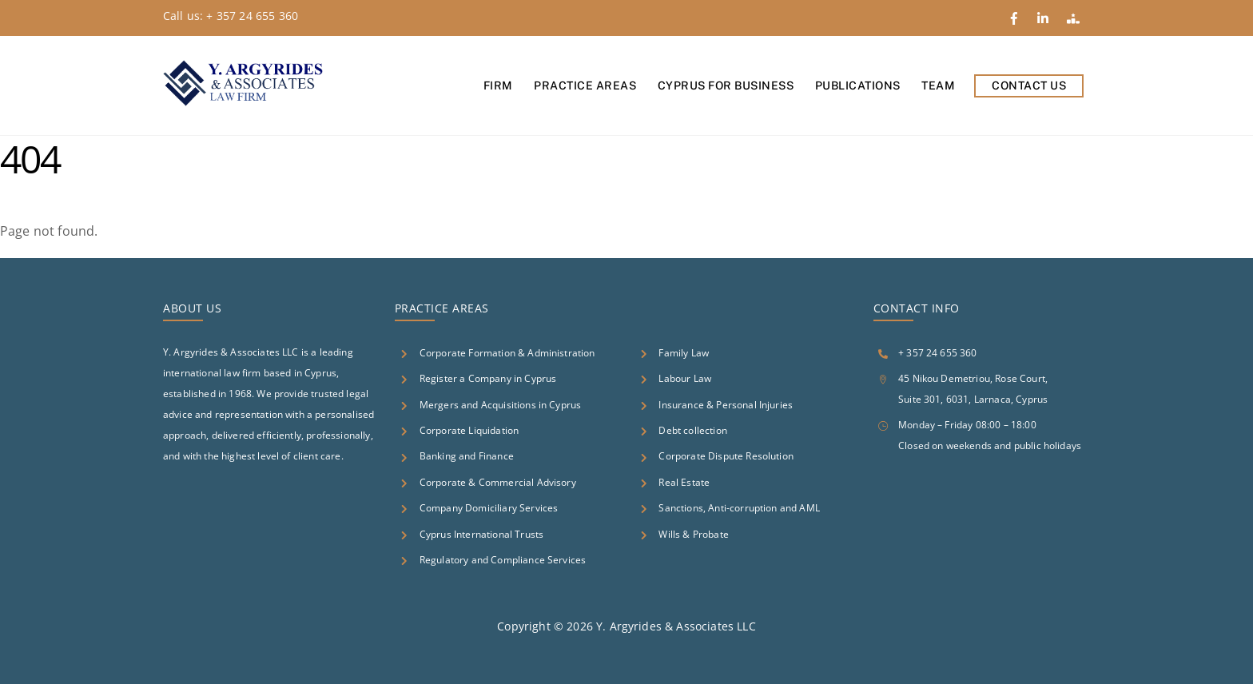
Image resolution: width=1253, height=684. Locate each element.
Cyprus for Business (726, 85)
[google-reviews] (1075, 15)
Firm (498, 85)
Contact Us (1029, 85)
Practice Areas (585, 85)
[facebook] (1015, 15)
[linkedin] (1045, 15)
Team (938, 85)
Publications (858, 85)
